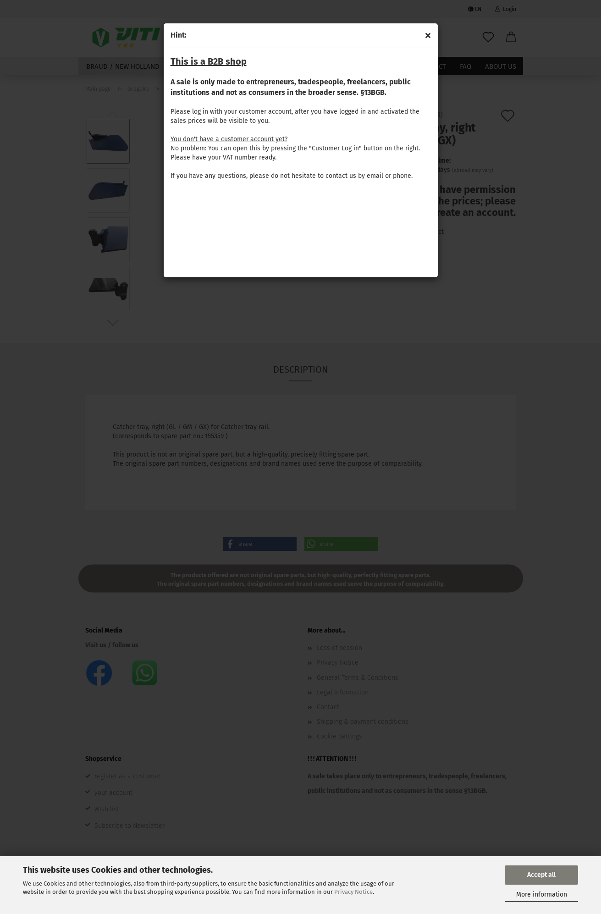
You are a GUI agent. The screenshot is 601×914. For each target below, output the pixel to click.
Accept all (541, 875)
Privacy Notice (353, 891)
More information (541, 894)
